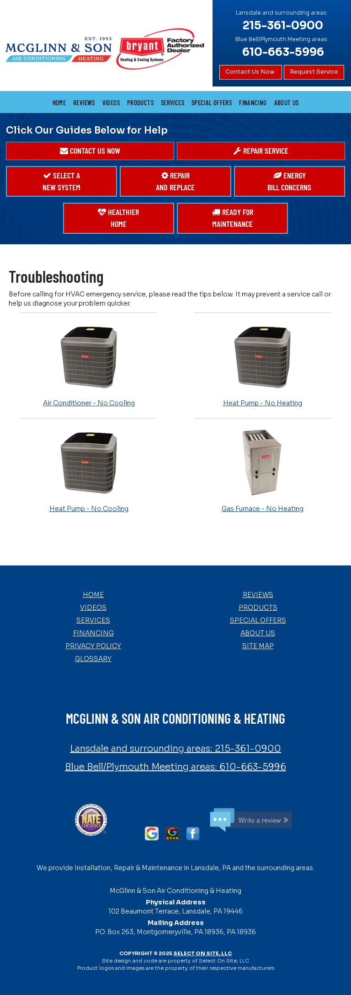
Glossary (93, 659)
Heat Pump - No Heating (262, 364)
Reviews (84, 102)
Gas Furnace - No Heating (262, 470)
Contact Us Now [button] (250, 71)
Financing (252, 102)
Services (172, 102)
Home (59, 102)
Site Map (258, 646)
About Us (286, 102)
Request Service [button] (314, 71)
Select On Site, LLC (202, 953)
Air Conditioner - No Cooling (88, 364)
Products (140, 102)
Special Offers (211, 102)
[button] (90, 151)
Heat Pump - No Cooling (88, 470)
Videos (111, 102)
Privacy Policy (93, 646)
